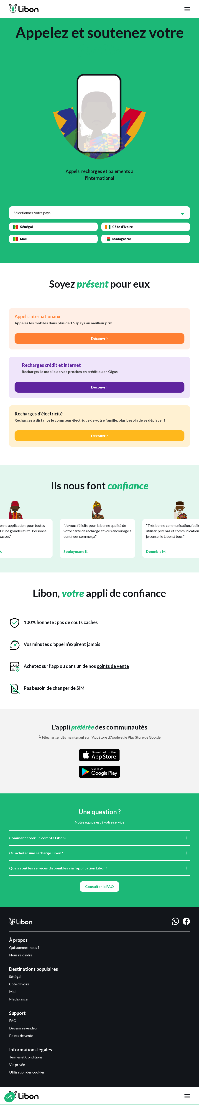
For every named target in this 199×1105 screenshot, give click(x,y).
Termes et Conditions (25, 1057)
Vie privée (17, 1064)
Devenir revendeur (23, 1028)
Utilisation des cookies (27, 1072)
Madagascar (19, 999)
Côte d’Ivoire (19, 984)
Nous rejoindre (20, 955)
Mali (12, 991)
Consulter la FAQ (99, 886)
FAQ (12, 1020)
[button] (187, 9)
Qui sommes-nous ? (24, 947)
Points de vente (21, 1035)
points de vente (113, 666)
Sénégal (15, 976)
